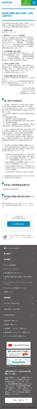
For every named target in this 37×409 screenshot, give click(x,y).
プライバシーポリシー (12, 269)
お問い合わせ (19, 224)
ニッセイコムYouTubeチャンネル (15, 288)
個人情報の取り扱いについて (14, 273)
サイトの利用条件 (10, 265)
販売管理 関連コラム (12, 320)
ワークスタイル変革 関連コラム (15, 336)
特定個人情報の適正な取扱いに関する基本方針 (18, 277)
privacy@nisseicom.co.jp (16, 85)
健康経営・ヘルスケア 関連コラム (16, 328)
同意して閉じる (18, 400)
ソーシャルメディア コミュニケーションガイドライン (19, 283)
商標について (9, 292)
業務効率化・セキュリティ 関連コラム (17, 332)
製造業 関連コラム (11, 324)
